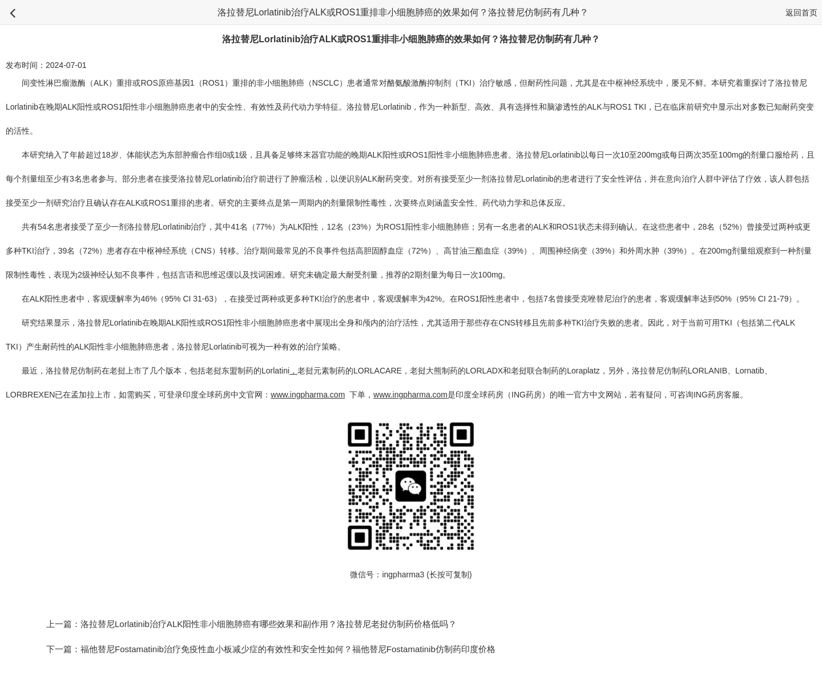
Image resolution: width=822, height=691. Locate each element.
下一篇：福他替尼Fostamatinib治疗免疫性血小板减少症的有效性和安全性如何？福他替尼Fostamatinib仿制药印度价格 (270, 649)
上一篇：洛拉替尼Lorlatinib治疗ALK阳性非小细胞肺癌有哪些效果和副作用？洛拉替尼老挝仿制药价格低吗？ (251, 624)
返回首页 (801, 12)
